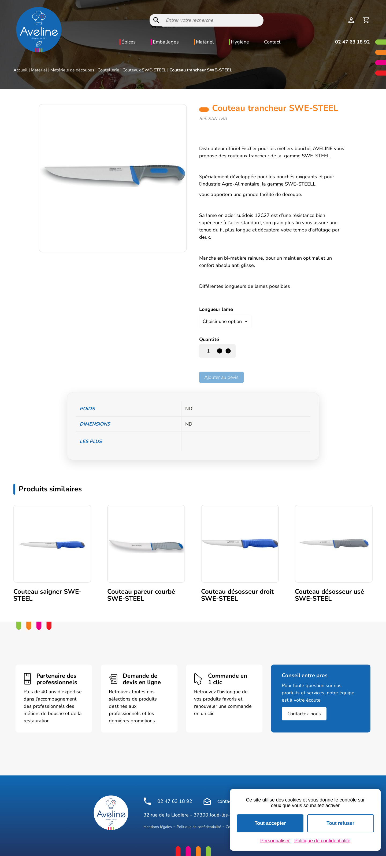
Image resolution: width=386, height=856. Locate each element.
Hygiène (240, 42)
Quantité (209, 338)
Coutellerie (108, 70)
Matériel (205, 42)
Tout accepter (270, 823)
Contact (272, 42)
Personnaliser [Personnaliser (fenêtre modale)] (275, 840)
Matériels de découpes (72, 70)
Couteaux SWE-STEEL (144, 70)
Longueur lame (216, 309)
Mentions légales (157, 825)
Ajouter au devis (221, 376)
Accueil (20, 70)
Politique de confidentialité (199, 825)
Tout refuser (340, 823)
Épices (128, 42)
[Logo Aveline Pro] (111, 811)
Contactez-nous (304, 712)
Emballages (166, 42)
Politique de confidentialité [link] (322, 840)
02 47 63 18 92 (352, 42)
